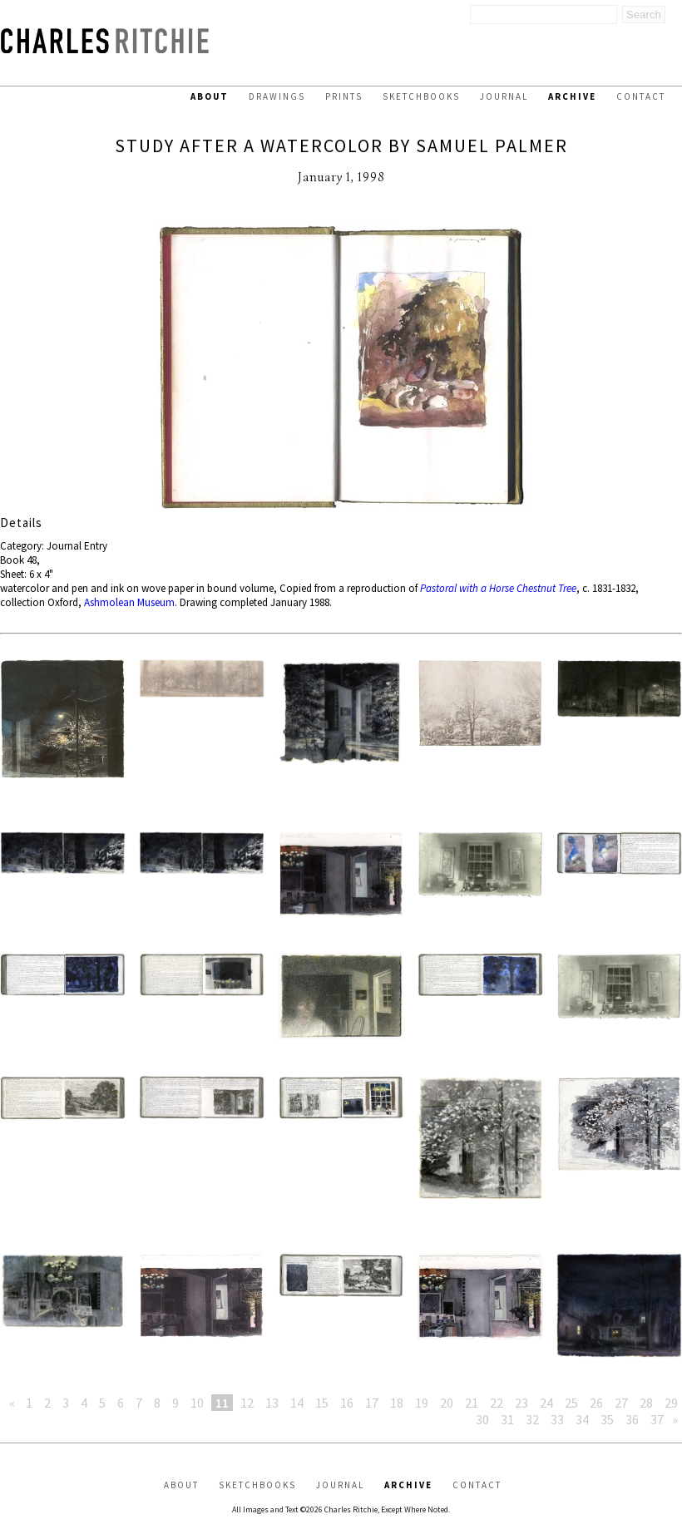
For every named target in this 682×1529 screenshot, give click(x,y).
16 (346, 1402)
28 (646, 1402)
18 (396, 1402)
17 (371, 1402)
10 (197, 1402)
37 (657, 1419)
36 (632, 1419)
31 (507, 1419)
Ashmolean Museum (129, 602)
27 (621, 1402)
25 (571, 1402)
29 (671, 1402)
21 (471, 1402)
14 (297, 1402)
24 (546, 1402)
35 (607, 1419)
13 (272, 1402)
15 (322, 1402)
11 (222, 1402)
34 (582, 1419)
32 (532, 1419)
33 (557, 1419)
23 (521, 1402)
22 (496, 1402)
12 (247, 1402)
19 (421, 1402)
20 (446, 1402)
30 (482, 1419)
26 (596, 1402)
